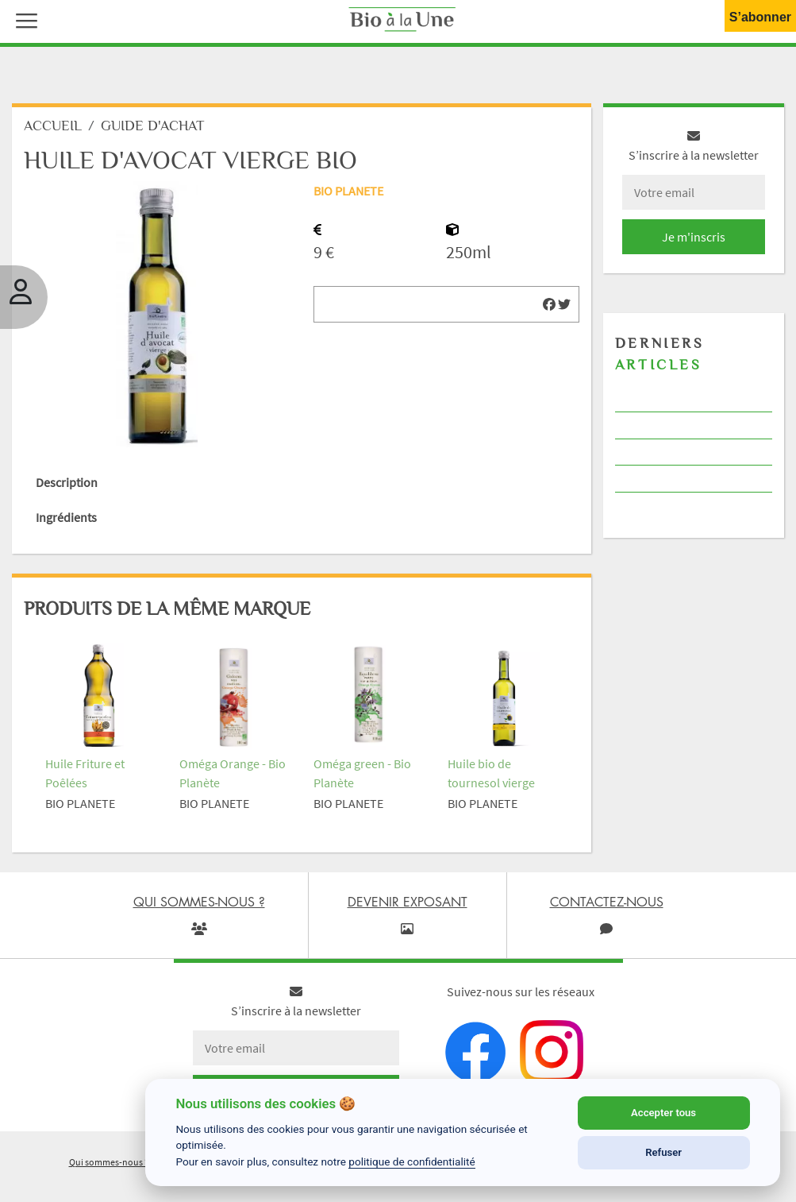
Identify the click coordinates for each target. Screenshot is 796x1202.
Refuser (663, 1152)
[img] (549, 304)
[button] (23, 19)
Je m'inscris (693, 237)
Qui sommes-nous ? (108, 1162)
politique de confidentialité (411, 1161)
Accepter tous (663, 1113)
